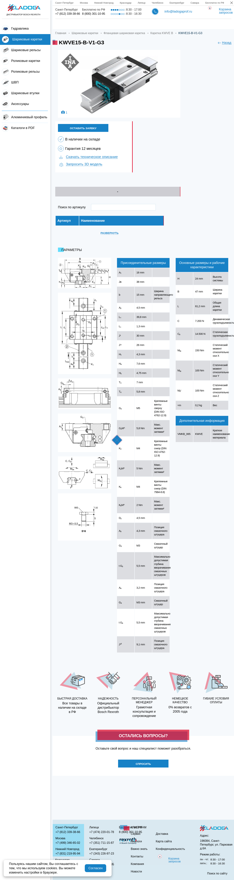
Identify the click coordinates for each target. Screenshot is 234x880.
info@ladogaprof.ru (178, 11)
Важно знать (182, 23)
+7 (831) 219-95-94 (67, 853)
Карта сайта (164, 841)
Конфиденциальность (170, 849)
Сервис (134, 23)
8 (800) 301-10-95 (93, 13)
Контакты (209, 23)
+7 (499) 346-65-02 (67, 842)
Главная (62, 23)
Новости (136, 871)
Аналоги (155, 23)
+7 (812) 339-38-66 (67, 13)
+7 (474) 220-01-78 (101, 832)
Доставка (111, 23)
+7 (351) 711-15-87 (101, 842)
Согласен (95, 868)
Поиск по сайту (217, 873)
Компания (86, 23)
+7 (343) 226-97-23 (101, 853)
